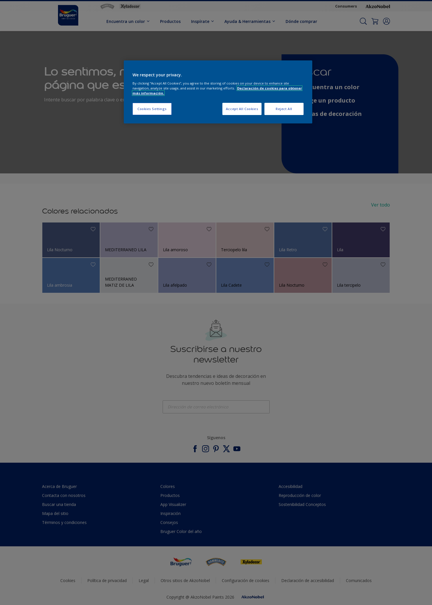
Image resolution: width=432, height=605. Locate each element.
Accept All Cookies (242, 109)
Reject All (284, 109)
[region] (218, 91)
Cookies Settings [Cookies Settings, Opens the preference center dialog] (152, 109)
